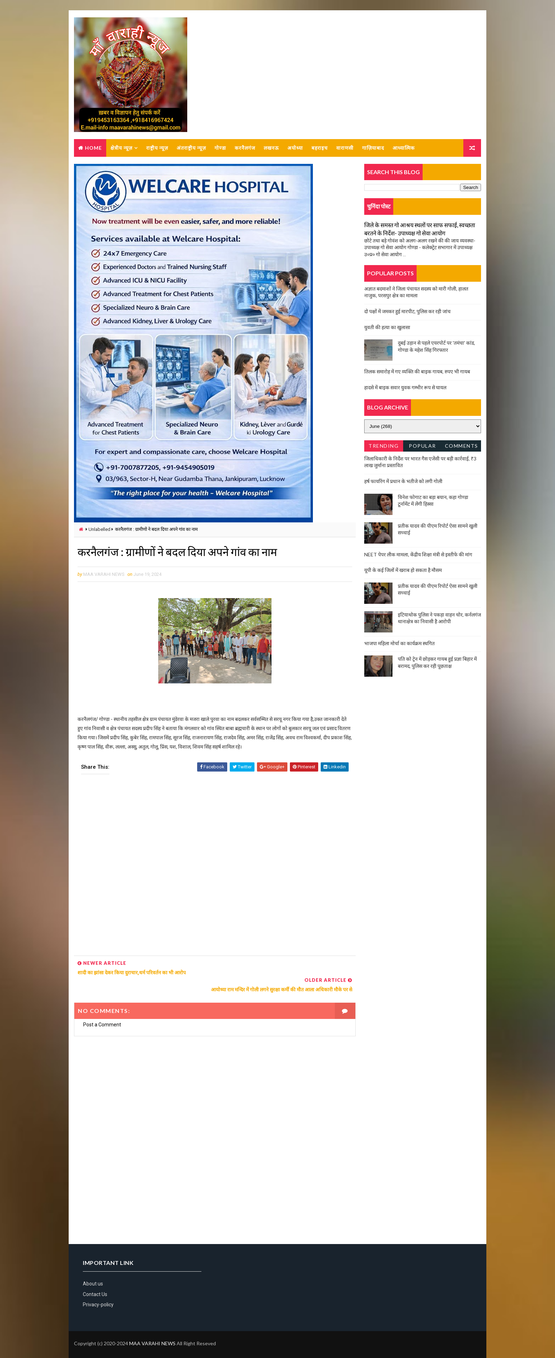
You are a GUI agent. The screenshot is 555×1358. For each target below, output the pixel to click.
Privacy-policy (98, 1296)
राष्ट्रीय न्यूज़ (157, 148)
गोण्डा (220, 148)
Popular (422, 446)
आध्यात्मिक (404, 148)
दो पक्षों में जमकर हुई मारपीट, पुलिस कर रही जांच (407, 312)
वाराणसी (345, 148)
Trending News (383, 447)
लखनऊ (271, 148)
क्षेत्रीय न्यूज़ (121, 148)
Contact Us (95, 1286)
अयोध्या (295, 148)
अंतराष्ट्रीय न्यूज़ (191, 148)
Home (93, 148)
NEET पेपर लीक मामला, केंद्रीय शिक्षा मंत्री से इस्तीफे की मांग (418, 555)
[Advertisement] (212, 868)
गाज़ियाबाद (373, 148)
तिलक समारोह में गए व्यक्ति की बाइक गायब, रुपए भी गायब (417, 372)
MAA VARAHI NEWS (152, 1335)
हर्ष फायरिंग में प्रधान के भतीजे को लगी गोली (403, 482)
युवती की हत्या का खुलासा (387, 328)
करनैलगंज (245, 148)
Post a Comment (102, 1016)
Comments (461, 446)
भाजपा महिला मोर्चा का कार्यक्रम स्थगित (399, 644)
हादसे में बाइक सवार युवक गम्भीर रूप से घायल (405, 388)
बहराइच (319, 148)
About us (93, 1275)
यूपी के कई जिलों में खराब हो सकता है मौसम (403, 570)
